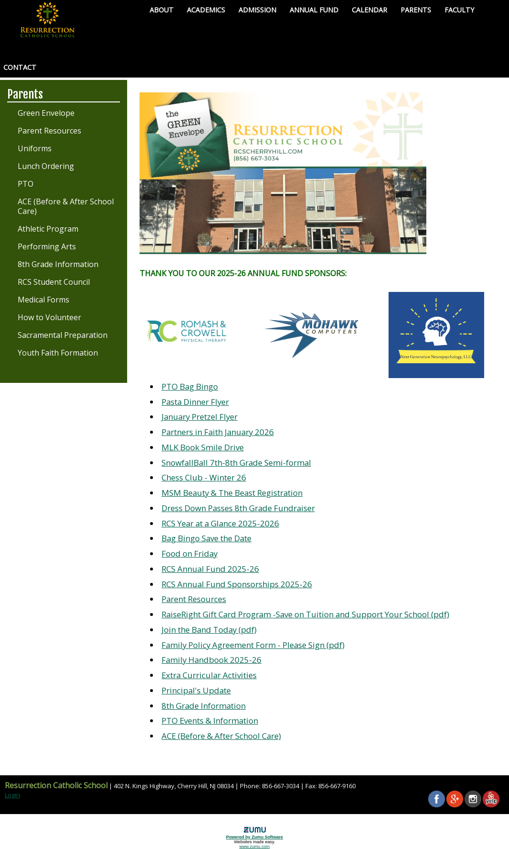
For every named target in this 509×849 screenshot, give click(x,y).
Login (12, 795)
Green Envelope (46, 113)
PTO (25, 184)
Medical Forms (43, 299)
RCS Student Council (54, 282)
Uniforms (35, 148)
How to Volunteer (49, 317)
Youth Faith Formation (58, 352)
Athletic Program (48, 228)
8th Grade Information (58, 264)
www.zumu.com (254, 846)
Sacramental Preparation (63, 335)
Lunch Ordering (46, 166)
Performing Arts (47, 246)
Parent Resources (49, 130)
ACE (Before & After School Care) (66, 206)
